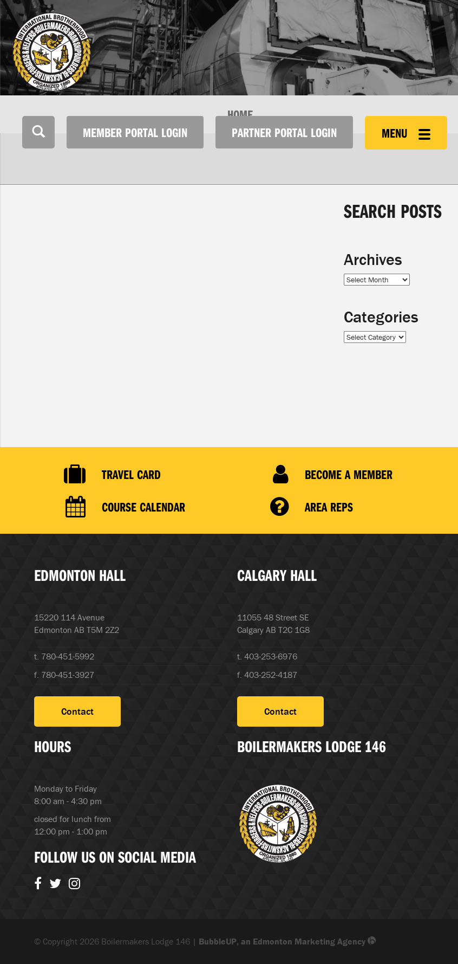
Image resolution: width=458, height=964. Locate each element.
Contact (77, 711)
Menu (406, 133)
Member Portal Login (135, 132)
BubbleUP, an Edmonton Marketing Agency (287, 941)
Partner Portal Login (284, 132)
